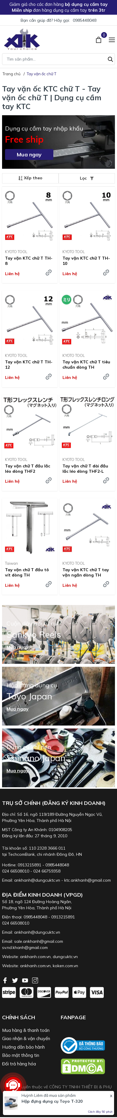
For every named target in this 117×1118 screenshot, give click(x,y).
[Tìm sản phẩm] (58, 59)
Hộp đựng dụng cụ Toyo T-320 (52, 1101)
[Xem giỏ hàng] (99, 39)
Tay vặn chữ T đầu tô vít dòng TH (27, 572)
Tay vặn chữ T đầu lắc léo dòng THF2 (27, 468)
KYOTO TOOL (16, 251)
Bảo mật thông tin (20, 1055)
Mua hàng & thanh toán (26, 1030)
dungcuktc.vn (65, 956)
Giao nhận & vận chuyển (26, 1038)
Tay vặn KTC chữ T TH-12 (28, 364)
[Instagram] (35, 980)
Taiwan (11, 563)
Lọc (87, 178)
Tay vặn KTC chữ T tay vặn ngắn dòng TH (85, 572)
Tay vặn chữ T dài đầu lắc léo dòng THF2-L (85, 468)
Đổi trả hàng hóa (19, 1064)
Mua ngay (29, 154)
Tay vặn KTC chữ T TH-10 (86, 260)
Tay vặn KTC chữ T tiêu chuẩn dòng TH (86, 364)
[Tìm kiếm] (110, 58)
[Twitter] (15, 980)
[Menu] (112, 39)
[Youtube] (25, 980)
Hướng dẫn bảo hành (23, 1047)
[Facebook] (5, 980)
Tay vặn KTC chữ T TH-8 (28, 260)
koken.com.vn (65, 965)
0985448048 (84, 20)
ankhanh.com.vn (35, 956)
